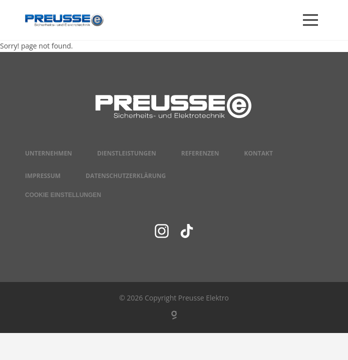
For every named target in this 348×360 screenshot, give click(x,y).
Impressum (43, 176)
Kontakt (258, 153)
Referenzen (200, 153)
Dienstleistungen (126, 153)
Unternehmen (48, 153)
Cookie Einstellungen (63, 195)
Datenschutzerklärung (126, 176)
